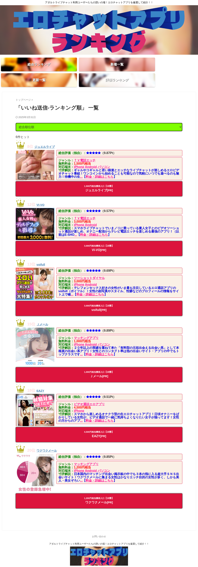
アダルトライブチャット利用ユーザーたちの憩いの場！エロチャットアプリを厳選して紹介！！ (99, 533)
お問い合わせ (99, 526)
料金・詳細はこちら (100, 166)
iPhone (79, 156)
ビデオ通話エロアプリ (89, 394)
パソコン (104, 156)
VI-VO (42, 194)
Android (91, 156)
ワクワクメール (50, 440)
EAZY (42, 380)
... (81, 166)
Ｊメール (44, 314)
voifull (42, 254)
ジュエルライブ (47, 136)
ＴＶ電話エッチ (85, 150)
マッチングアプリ (86, 327)
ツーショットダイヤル (89, 268)
